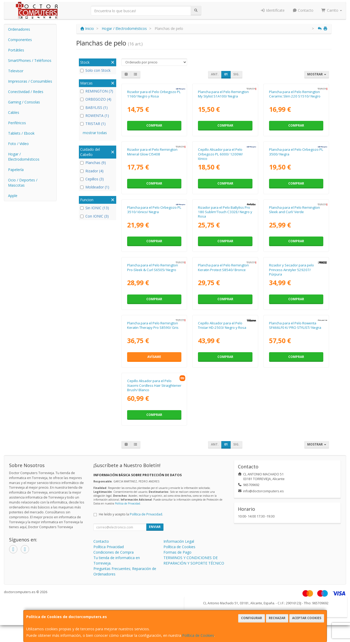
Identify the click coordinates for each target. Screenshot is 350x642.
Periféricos (17, 122)
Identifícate (272, 10)
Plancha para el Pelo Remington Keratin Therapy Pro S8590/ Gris (153, 325)
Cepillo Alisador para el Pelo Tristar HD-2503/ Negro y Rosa (222, 325)
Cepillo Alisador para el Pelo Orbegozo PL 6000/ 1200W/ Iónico (220, 154)
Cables (13, 112)
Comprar (154, 125)
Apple (12, 195)
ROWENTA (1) (94, 115)
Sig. (236, 74)
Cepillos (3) (92, 178)
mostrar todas (95, 132)
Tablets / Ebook (21, 133)
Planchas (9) (93, 162)
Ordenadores (19, 29)
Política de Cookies (198, 635)
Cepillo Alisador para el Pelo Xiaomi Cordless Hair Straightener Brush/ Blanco (154, 385)
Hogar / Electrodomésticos (23, 157)
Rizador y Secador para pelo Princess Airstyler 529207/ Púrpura (291, 270)
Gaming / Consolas (24, 102)
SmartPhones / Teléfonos (29, 60)
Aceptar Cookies (306, 618)
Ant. (215, 74)
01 (226, 74)
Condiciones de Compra (113, 552)
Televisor (15, 70)
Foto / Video (18, 143)
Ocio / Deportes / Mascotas (22, 183)
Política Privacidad (108, 546)
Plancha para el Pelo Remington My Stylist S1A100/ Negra (223, 94)
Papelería (16, 169)
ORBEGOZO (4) (95, 99)
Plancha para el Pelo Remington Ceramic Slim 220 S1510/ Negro (294, 94)
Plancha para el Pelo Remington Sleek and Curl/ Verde (294, 209)
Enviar (155, 527)
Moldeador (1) (94, 187)
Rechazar (277, 618)
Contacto (303, 10)
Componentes (20, 39)
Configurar (251, 618)
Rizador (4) (92, 170)
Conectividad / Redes (25, 91)
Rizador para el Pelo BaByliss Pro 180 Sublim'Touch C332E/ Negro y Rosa (225, 212)
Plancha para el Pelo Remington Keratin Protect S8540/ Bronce (223, 267)
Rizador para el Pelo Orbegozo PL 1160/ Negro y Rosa (154, 94)
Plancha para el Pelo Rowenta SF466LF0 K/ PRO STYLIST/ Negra (295, 325)
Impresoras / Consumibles (30, 81)
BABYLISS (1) (94, 107)
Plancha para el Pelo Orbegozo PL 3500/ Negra (296, 151)
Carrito (331, 10)
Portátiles (16, 50)
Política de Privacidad (127, 503)
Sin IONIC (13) (94, 207)
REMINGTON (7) (96, 91)
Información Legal (178, 541)
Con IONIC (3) (94, 216)
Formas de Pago (177, 552)
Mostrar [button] (316, 74)
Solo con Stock (95, 70)
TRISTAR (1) (93, 123)
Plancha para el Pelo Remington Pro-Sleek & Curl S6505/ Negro (152, 267)
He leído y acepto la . (131, 514)
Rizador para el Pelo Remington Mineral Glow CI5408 (152, 151)
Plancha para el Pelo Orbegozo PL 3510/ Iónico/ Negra (154, 209)
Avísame (154, 357)
